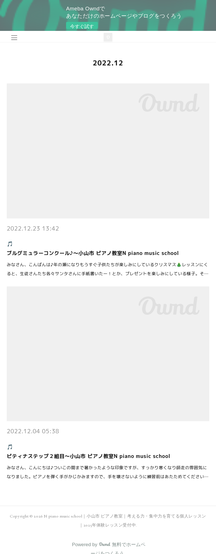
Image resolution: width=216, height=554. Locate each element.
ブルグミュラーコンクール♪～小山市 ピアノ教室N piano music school (93, 253)
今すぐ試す (82, 26)
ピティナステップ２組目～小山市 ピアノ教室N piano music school (88, 456)
